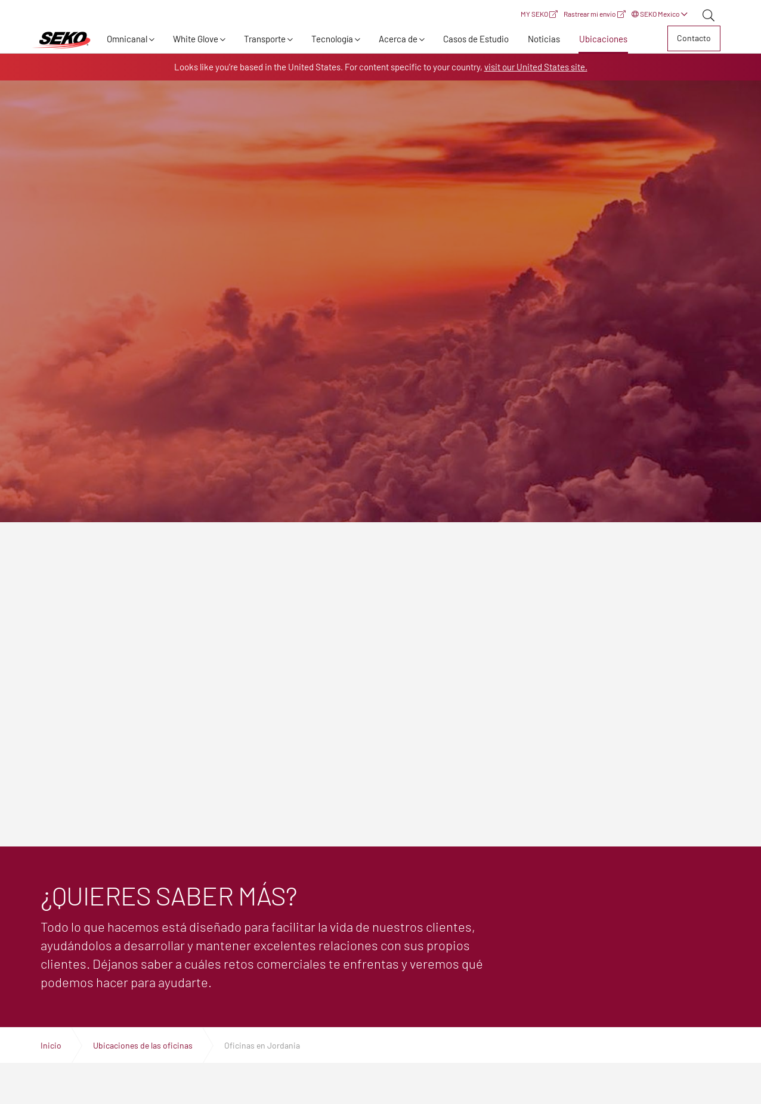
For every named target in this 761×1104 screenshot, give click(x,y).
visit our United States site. (535, 66)
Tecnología (332, 38)
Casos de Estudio (476, 38)
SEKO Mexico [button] (660, 14)
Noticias (544, 38)
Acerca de (398, 38)
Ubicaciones (603, 38)
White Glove (195, 38)
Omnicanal (127, 38)
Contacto (694, 38)
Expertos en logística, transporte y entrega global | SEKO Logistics (61, 40)
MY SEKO (539, 14)
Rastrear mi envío (595, 14)
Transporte (265, 38)
